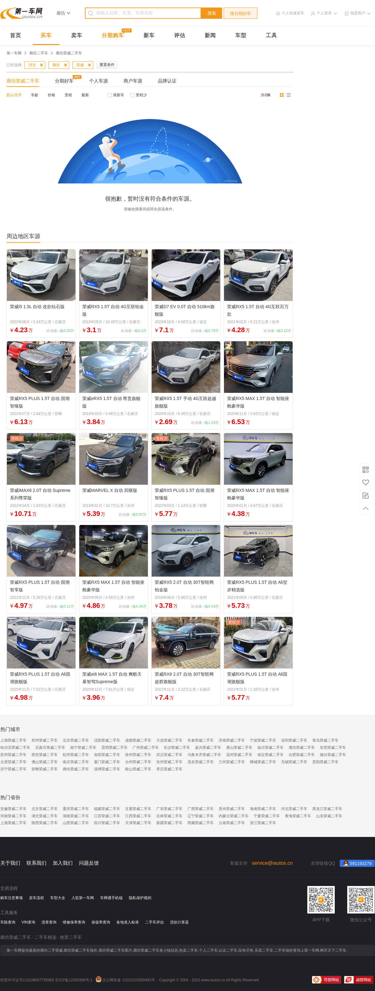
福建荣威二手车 (107, 809)
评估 (179, 35)
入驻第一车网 (82, 898)
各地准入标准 (127, 922)
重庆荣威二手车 (76, 809)
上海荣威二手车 (13, 740)
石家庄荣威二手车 (50, 747)
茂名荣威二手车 (201, 762)
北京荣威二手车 (76, 740)
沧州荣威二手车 (169, 762)
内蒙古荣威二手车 (234, 816)
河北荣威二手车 (294, 809)
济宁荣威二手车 (13, 769)
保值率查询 (100, 922)
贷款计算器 (179, 922)
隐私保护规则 (140, 898)
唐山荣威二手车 (239, 747)
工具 (271, 35)
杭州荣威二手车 (76, 755)
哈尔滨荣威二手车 (15, 747)
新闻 (210, 35)
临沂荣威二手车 (270, 747)
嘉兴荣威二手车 (208, 747)
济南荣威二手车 (232, 740)
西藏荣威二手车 (201, 823)
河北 (32, 65)
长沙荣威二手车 (177, 747)
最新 (85, 95)
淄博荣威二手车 (107, 769)
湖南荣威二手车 (76, 816)
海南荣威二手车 (263, 809)
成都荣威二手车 (138, 740)
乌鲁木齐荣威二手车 (204, 755)
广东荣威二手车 (169, 809)
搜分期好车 (240, 13)
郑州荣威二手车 (45, 740)
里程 (68, 95)
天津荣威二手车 (138, 823)
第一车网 (14, 53)
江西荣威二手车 (138, 816)
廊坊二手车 (38, 53)
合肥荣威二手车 (302, 755)
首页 (15, 35)
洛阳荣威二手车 (107, 755)
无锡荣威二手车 (294, 762)
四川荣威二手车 (107, 823)
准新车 (118, 95)
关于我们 (10, 863)
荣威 (80, 65)
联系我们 (36, 863)
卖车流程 (36, 898)
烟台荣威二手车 (333, 755)
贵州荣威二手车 (232, 809)
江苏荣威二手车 (107, 816)
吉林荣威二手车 (169, 816)
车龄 (34, 95)
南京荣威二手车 (76, 762)
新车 (149, 35)
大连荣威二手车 (169, 740)
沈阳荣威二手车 (107, 740)
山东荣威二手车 (329, 816)
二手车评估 (154, 922)
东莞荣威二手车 (333, 747)
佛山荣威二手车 (45, 762)
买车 (46, 35)
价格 (51, 95)
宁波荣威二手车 (263, 740)
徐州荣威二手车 (138, 755)
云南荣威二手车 (232, 823)
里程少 (141, 95)
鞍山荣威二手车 (138, 769)
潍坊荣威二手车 (302, 747)
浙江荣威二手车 (263, 823)
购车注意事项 (11, 898)
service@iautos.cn (272, 863)
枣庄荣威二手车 (169, 769)
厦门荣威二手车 (107, 762)
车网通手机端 (111, 898)
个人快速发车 (293, 13)
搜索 (211, 13)
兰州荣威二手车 (232, 762)
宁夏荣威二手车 (267, 816)
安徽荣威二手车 (13, 809)
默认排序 (14, 95)
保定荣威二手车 (270, 755)
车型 (240, 35)
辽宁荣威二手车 (201, 816)
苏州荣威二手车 (13, 755)
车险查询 (7, 922)
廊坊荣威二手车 (23, 80)
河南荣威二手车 (13, 816)
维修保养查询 (74, 922)
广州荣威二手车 (146, 747)
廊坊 (56, 65)
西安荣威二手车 (45, 755)
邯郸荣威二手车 (45, 769)
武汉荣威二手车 (169, 755)
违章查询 (48, 922)
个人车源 (98, 80)
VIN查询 (28, 922)
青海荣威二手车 (298, 816)
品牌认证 (167, 80)
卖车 (76, 35)
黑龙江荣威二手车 (327, 809)
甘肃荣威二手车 (138, 809)
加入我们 (63, 863)
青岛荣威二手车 (325, 740)
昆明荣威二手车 (114, 747)
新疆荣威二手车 (169, 823)
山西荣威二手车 (76, 823)
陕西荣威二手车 (45, 823)
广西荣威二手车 (201, 809)
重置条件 (107, 65)
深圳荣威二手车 (294, 740)
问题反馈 (89, 863)
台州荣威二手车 (138, 762)
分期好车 (64, 80)
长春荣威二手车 (201, 740)
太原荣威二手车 (13, 762)
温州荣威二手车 (239, 755)
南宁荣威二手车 (83, 747)
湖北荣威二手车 (45, 816)
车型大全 (57, 898)
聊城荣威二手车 (263, 762)
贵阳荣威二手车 (325, 762)
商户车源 (133, 80)
